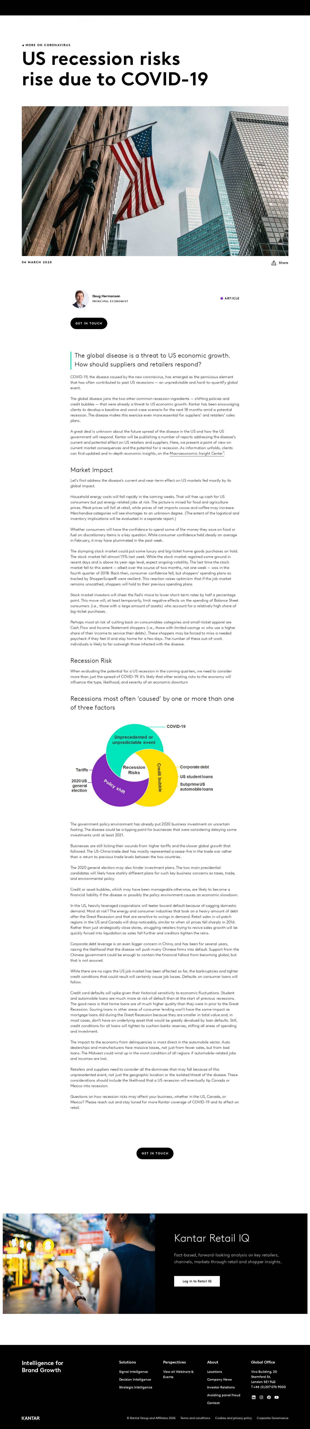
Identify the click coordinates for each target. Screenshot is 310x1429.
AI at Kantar (220, 8)
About (240, 8)
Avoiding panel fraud (223, 1395)
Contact (273, 8)
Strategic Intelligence (135, 1387)
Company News (219, 1379)
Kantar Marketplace (151, 8)
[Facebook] (268, 1398)
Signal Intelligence (133, 1372)
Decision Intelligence (135, 1379)
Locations (214, 1372)
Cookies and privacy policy (233, 1418)
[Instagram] (261, 1398)
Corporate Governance (272, 1418)
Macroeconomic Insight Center (196, 472)
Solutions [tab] (56, 8)
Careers (256, 8)
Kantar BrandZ (115, 8)
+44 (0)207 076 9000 (270, 1387)
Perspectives (85, 8)
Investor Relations (221, 1387)
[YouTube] (253, 1398)
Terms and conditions (195, 1418)
